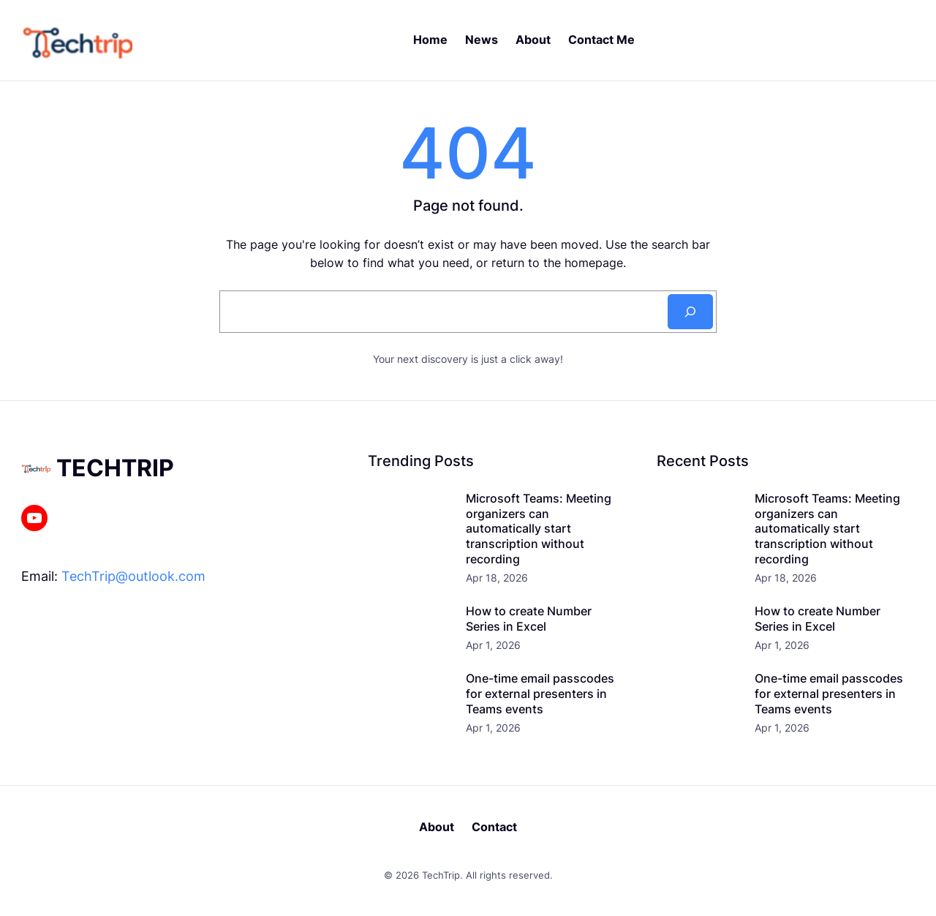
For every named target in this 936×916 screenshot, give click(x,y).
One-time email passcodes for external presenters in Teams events (540, 693)
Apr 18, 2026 (497, 577)
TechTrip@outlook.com (133, 576)
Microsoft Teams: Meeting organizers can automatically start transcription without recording (538, 528)
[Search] (690, 311)
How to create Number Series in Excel (529, 619)
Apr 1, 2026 (493, 645)
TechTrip (115, 468)
